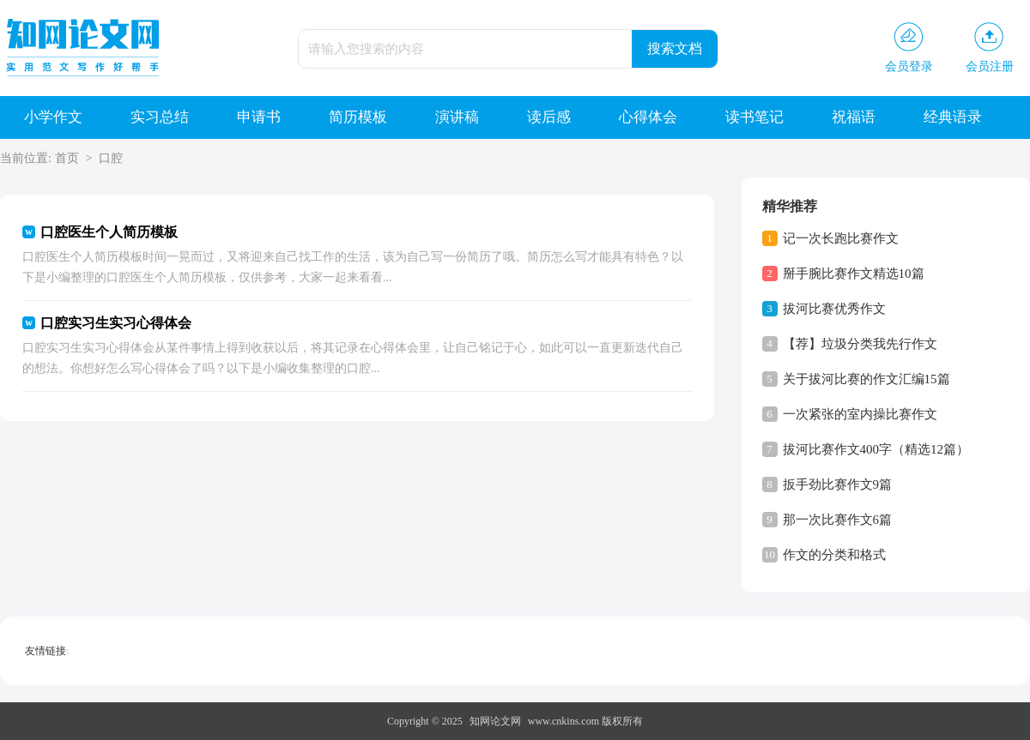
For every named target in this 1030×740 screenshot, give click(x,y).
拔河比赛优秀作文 (834, 309)
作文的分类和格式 (834, 555)
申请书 (259, 117)
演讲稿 (457, 117)
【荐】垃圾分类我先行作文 (860, 344)
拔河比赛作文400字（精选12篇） (876, 449)
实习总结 (159, 117)
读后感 (549, 117)
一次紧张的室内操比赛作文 (860, 414)
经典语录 (953, 117)
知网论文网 (495, 721)
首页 (67, 158)
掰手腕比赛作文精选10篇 (853, 273)
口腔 (111, 158)
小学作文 (53, 117)
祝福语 (854, 117)
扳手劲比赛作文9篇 (838, 484)
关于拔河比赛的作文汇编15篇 (866, 379)
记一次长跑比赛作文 (841, 238)
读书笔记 (754, 117)
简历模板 (358, 117)
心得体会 (648, 117)
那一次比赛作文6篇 (838, 519)
